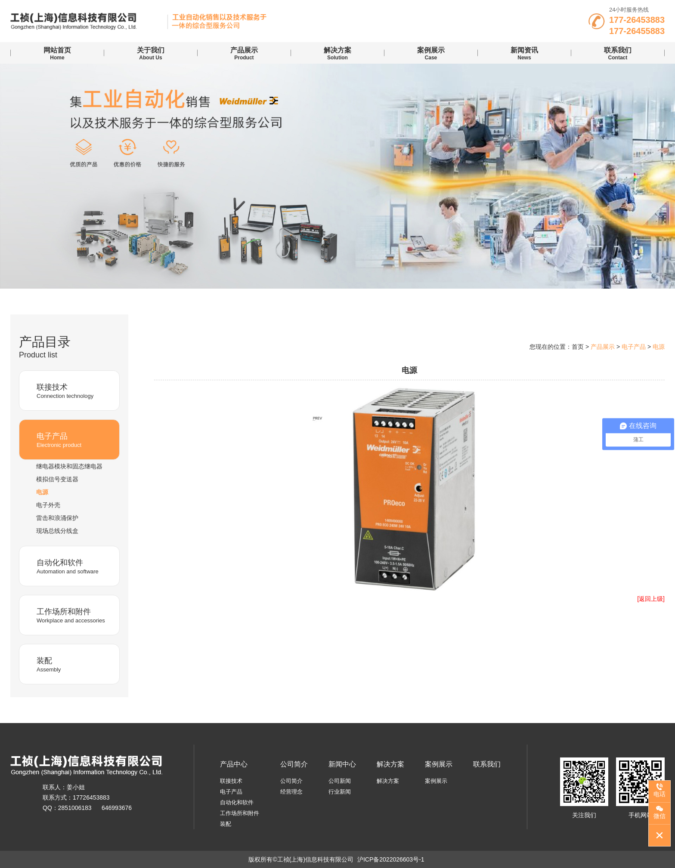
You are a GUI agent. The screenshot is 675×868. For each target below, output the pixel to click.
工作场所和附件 (239, 813)
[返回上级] (651, 598)
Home (57, 53)
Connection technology (75, 390)
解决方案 (390, 764)
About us (150, 53)
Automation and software (75, 566)
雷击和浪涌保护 (57, 517)
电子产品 (231, 791)
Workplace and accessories (75, 615)
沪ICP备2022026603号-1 (390, 859)
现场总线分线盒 (57, 530)
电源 (42, 492)
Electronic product (75, 439)
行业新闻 (339, 791)
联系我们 (487, 764)
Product (244, 53)
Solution (337, 53)
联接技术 (231, 781)
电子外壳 (48, 505)
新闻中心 (342, 764)
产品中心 (234, 764)
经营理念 (291, 791)
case (430, 53)
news (524, 53)
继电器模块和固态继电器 (69, 466)
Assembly (75, 664)
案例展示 (438, 764)
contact (617, 53)
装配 (225, 824)
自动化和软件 (237, 802)
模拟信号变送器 (57, 479)
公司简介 (294, 764)
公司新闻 (339, 781)
